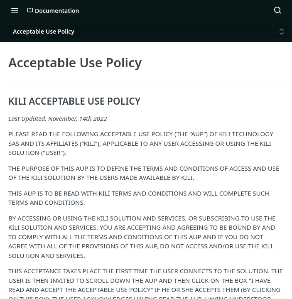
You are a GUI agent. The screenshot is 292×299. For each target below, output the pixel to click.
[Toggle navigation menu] (14, 10)
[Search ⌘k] (277, 10)
